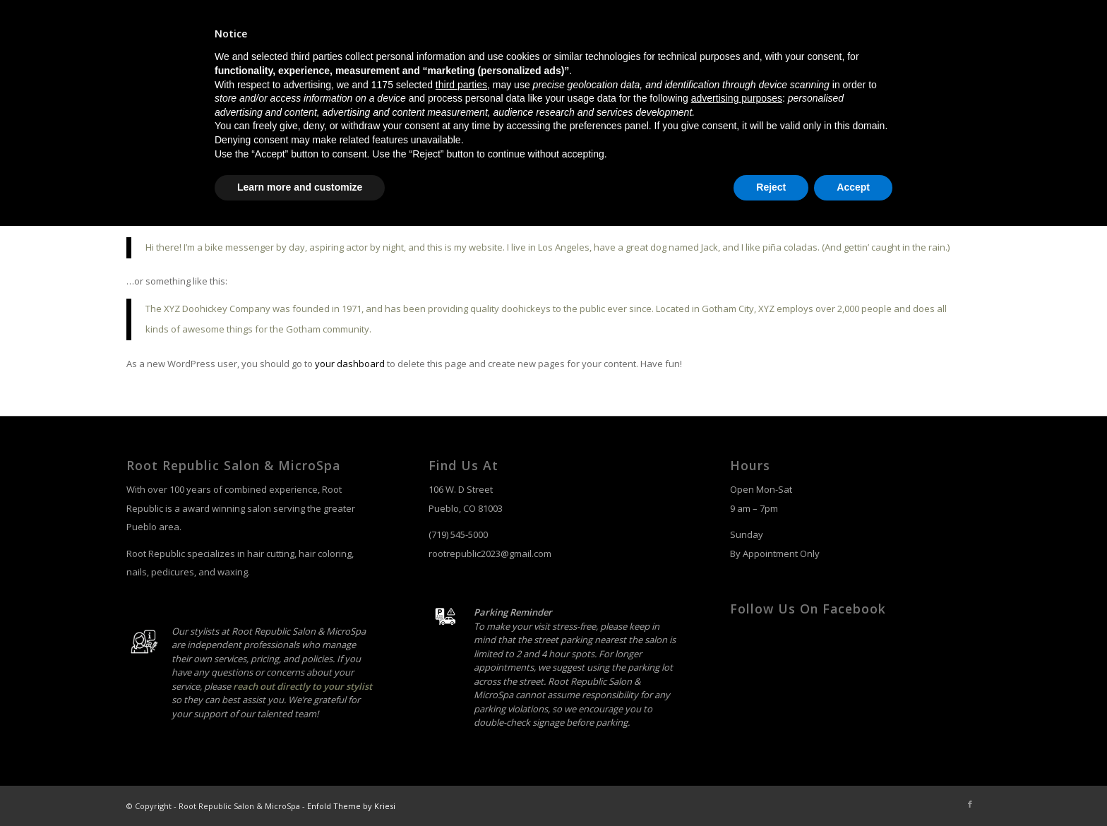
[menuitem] (701, 85)
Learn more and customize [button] (299, 787)
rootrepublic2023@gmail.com (490, 553)
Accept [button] (853, 787)
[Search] (968, 85)
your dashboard (350, 363)
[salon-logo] (189, 85)
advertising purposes (736, 698)
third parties (461, 684)
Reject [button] (771, 787)
